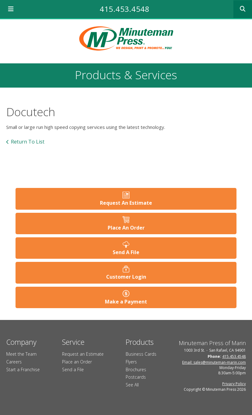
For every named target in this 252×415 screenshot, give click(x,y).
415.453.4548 (124, 9)
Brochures (136, 369)
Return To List (27, 141)
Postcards (136, 377)
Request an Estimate (83, 354)
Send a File (73, 369)
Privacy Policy (234, 383)
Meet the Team (21, 354)
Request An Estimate (126, 202)
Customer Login (126, 276)
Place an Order (77, 362)
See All (132, 385)
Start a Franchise (23, 369)
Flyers (131, 362)
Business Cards (141, 354)
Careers (14, 362)
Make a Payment (126, 301)
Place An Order (126, 227)
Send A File (126, 252)
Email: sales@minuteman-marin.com (214, 362)
